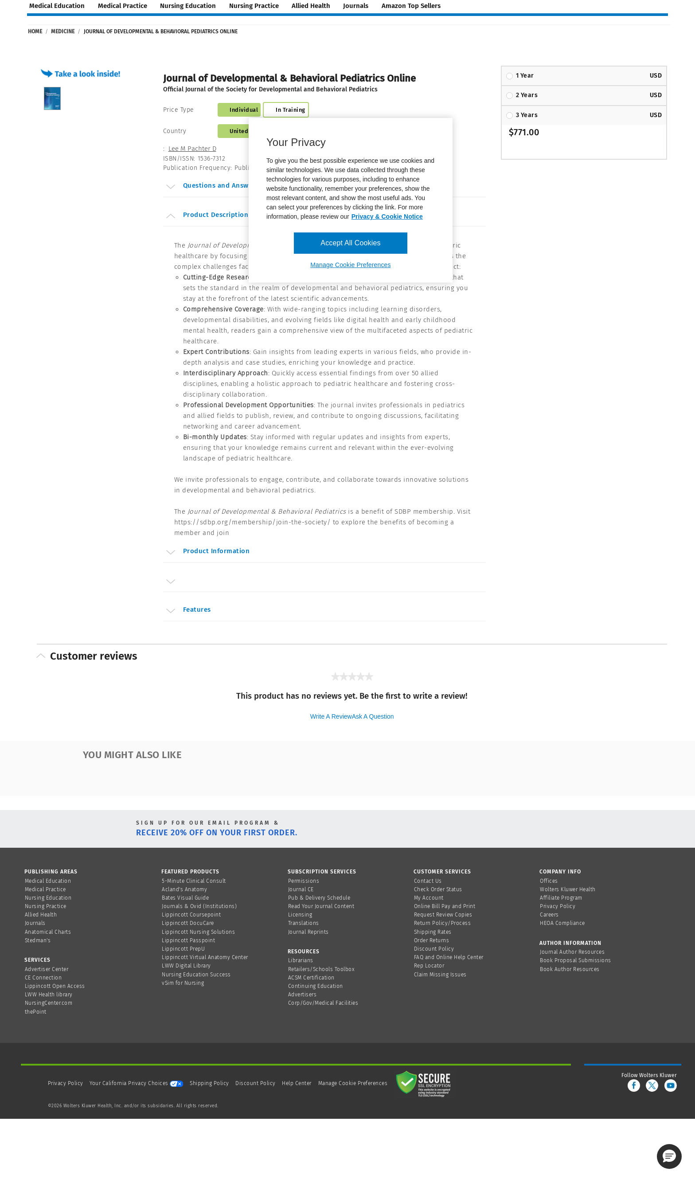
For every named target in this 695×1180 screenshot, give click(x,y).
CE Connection (43, 978)
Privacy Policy (557, 906)
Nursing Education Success (196, 975)
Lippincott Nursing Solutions (198, 932)
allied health (311, 6)
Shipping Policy (209, 1083)
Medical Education (48, 881)
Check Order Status (438, 889)
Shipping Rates (433, 932)
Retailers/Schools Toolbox (321, 969)
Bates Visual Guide (185, 898)
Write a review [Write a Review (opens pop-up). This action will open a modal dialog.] (331, 716)
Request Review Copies (443, 915)
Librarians (300, 960)
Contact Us (428, 881)
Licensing (300, 915)
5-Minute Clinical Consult (194, 881)
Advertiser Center (47, 969)
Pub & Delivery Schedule (319, 898)
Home (35, 31)
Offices (549, 881)
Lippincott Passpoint (188, 940)
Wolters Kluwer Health (568, 889)
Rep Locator (429, 966)
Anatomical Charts (48, 932)
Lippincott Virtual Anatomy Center (205, 957)
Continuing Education (315, 986)
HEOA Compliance (562, 923)
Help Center (297, 1083)
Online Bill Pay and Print (445, 906)
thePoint (36, 1012)
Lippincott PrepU (183, 949)
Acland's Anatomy (184, 889)
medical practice (122, 6)
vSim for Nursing (183, 983)
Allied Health (41, 915)
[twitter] (652, 1085)
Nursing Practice (45, 906)
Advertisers (302, 994)
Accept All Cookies (350, 243)
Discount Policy (434, 949)
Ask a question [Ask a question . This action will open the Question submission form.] (373, 716)
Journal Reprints (308, 932)
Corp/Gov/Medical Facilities (323, 1003)
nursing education (188, 6)
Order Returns (431, 940)
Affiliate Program (561, 898)
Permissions (304, 881)
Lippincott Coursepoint (191, 915)
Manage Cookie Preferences (353, 1083)
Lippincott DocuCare (188, 923)
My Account (429, 898)
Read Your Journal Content (321, 906)
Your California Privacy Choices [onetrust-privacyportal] (136, 1083)
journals (355, 6)
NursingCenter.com (49, 1003)
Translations (303, 923)
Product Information (207, 552)
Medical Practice (45, 889)
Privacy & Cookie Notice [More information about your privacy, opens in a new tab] (387, 216)
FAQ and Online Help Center (449, 957)
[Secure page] (425, 1083)
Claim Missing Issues (440, 975)
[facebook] (634, 1085)
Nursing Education (48, 898)
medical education (57, 6)
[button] (83, 73)
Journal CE (301, 889)
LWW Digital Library (186, 966)
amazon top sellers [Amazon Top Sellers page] (411, 6)
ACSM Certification (311, 978)
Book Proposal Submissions (575, 960)
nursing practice (254, 6)
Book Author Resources (570, 969)
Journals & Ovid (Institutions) (199, 906)
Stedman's (38, 940)
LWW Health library (49, 994)
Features (187, 611)
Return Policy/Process (442, 923)
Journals (35, 923)
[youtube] (670, 1085)
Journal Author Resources (572, 952)
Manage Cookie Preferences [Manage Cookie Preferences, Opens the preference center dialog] (350, 264)
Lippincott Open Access (55, 986)
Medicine (62, 31)
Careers (549, 915)
